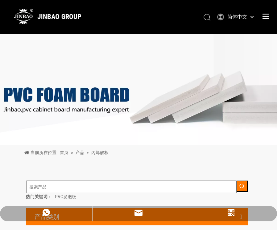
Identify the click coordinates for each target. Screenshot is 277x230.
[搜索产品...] (131, 187)
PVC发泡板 (65, 196)
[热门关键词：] (242, 186)
